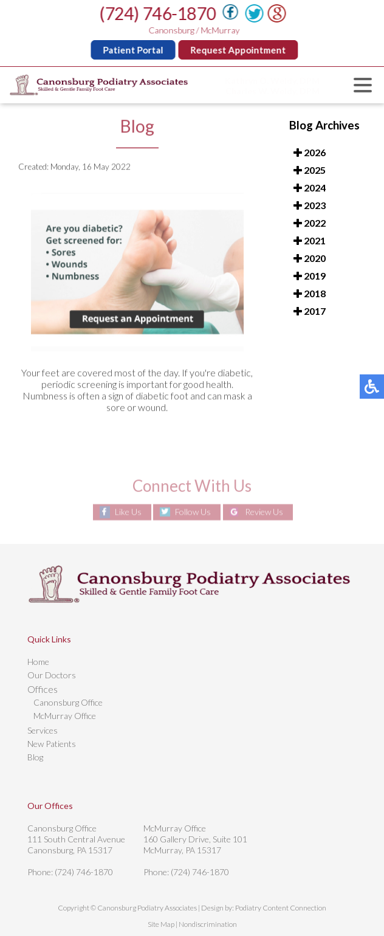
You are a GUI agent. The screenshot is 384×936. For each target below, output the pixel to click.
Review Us (264, 512)
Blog (35, 757)
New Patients (51, 743)
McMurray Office (64, 716)
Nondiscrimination (208, 924)
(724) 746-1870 (158, 13)
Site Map (161, 924)
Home (38, 661)
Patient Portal (134, 49)
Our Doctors (51, 675)
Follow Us (193, 512)
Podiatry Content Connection (280, 907)
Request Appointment (239, 49)
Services (42, 730)
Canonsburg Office (68, 702)
